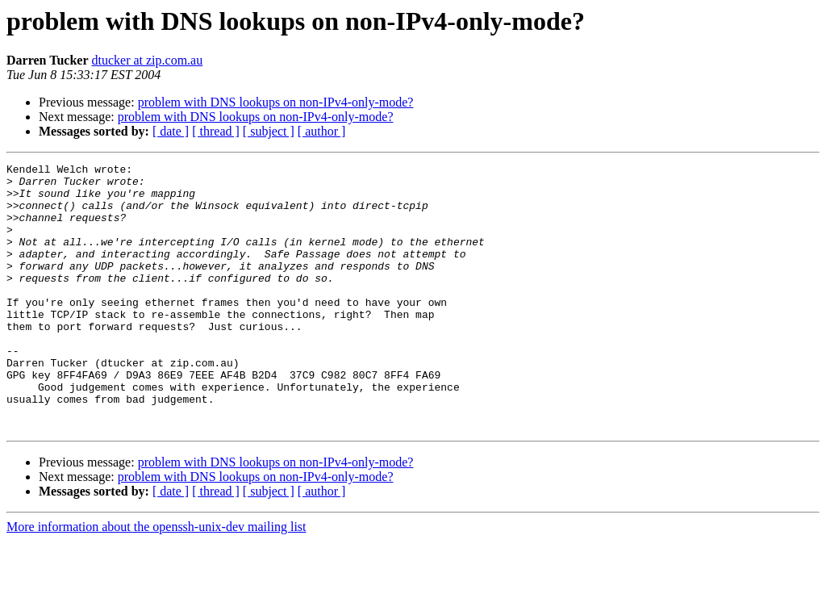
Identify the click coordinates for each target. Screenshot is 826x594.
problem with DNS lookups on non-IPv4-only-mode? (276, 102)
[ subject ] (268, 131)
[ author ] (322, 131)
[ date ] (170, 131)
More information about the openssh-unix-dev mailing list (156, 580)
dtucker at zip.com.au (146, 60)
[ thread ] (216, 131)
